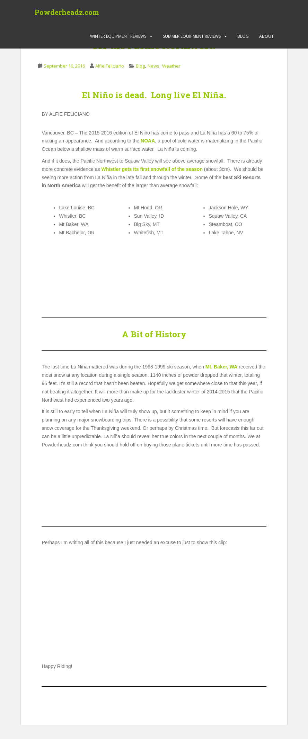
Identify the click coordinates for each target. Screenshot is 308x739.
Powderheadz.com (67, 12)
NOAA (148, 141)
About (266, 36)
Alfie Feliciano (109, 66)
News (153, 66)
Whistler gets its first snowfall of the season (152, 169)
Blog (243, 36)
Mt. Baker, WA (221, 367)
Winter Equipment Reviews (118, 36)
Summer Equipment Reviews (192, 36)
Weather (171, 66)
